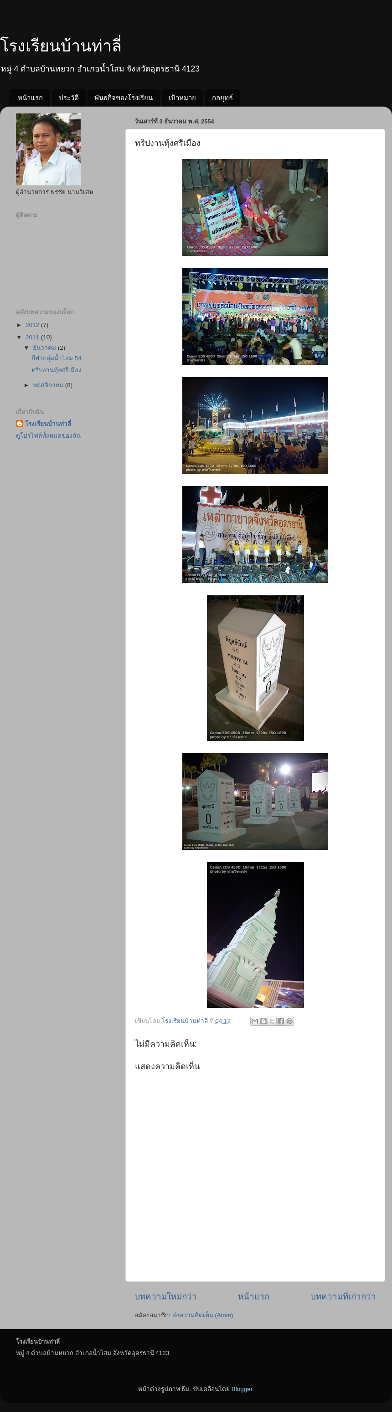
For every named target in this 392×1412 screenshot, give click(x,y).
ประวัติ (69, 98)
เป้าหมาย (182, 98)
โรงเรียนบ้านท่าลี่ (61, 45)
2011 (33, 337)
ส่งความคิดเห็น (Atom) (202, 1315)
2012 (33, 325)
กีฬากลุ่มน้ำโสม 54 (56, 358)
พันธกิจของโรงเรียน (123, 98)
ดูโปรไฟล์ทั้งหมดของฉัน (48, 435)
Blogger (242, 1389)
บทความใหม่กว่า (165, 1296)
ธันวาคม (45, 347)
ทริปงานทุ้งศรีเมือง (56, 370)
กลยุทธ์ (222, 98)
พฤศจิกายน (49, 385)
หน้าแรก (30, 98)
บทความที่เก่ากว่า (343, 1296)
